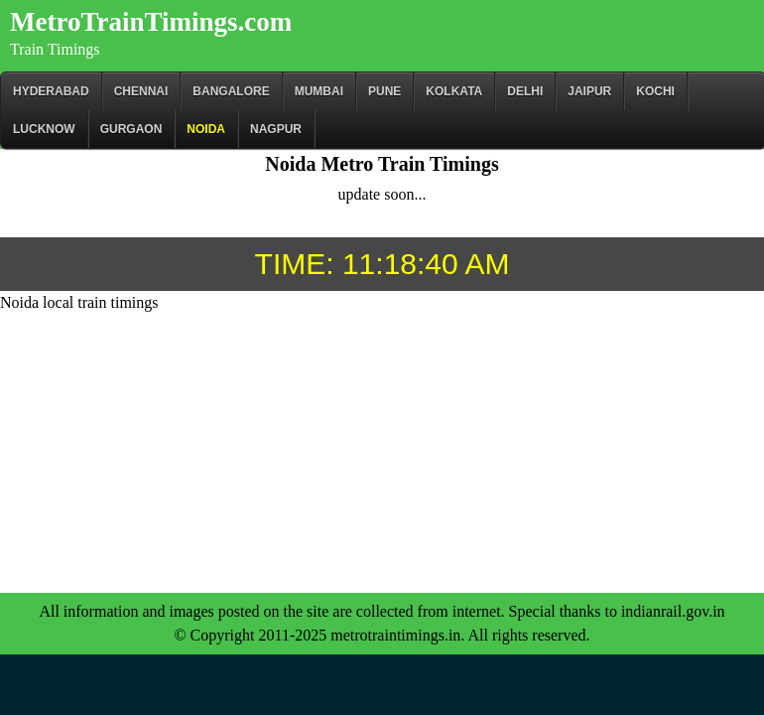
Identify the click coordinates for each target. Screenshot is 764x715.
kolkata (454, 91)
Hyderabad (51, 91)
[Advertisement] (381, 454)
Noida (206, 129)
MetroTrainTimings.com (151, 22)
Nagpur (276, 129)
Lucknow (44, 129)
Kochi (655, 91)
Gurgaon (131, 129)
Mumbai (319, 91)
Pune (384, 91)
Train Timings (55, 49)
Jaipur (589, 91)
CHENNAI (141, 91)
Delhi (525, 91)
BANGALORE (230, 91)
